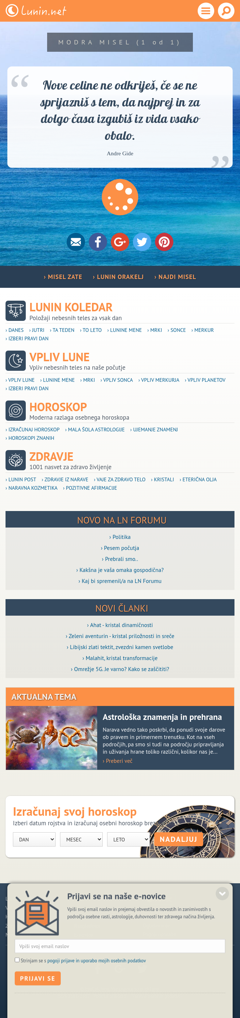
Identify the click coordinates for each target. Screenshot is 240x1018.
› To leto (91, 330)
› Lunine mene (124, 330)
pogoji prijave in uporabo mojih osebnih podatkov (96, 978)
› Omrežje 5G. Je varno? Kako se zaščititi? (120, 669)
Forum (81, 898)
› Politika (120, 536)
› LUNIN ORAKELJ (118, 277)
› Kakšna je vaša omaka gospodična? (120, 569)
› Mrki (154, 330)
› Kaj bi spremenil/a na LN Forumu (120, 580)
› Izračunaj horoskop (33, 429)
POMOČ (163, 899)
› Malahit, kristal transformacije (120, 658)
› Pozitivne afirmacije (90, 488)
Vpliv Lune (59, 357)
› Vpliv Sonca (116, 380)
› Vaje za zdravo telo (119, 479)
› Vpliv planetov (205, 380)
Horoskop (58, 407)
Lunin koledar (71, 307)
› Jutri (36, 330)
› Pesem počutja (120, 547)
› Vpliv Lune (20, 380)
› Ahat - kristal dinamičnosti (120, 624)
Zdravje (51, 456)
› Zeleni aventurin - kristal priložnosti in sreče (120, 636)
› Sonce (176, 330)
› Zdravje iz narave (65, 479)
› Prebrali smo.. (120, 558)
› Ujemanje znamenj (154, 429)
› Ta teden (62, 330)
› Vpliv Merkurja (158, 380)
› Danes (15, 330)
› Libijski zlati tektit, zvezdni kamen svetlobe (120, 647)
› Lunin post (21, 479)
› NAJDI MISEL (175, 277)
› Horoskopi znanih (30, 438)
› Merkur (202, 330)
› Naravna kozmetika (31, 488)
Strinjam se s (83, 978)
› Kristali (162, 479)
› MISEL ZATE (63, 277)
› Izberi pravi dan (27, 338)
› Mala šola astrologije (95, 429)
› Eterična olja (198, 479)
